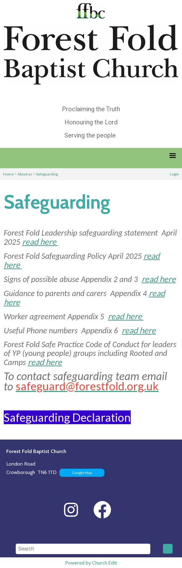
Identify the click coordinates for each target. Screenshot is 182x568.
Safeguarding (47, 174)
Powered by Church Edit (91, 562)
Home (8, 174)
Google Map (82, 472)
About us (25, 174)
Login (174, 174)
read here (40, 242)
